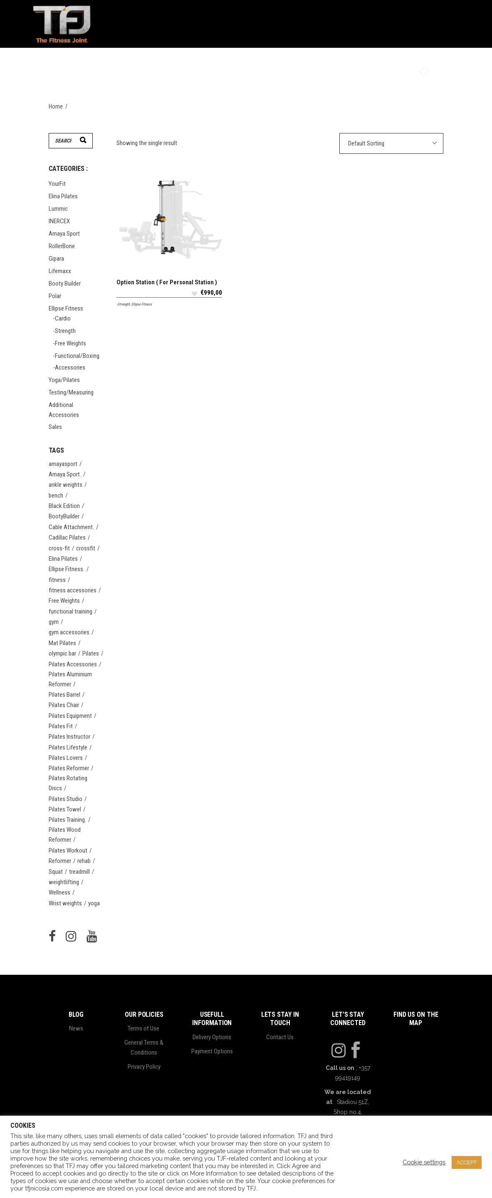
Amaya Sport (64, 233)
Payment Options (212, 1051)
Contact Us (280, 1037)
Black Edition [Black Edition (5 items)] (64, 506)
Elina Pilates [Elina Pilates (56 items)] (63, 558)
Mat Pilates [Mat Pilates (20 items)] (62, 643)
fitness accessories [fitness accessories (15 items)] (72, 590)
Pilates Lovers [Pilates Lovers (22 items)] (66, 758)
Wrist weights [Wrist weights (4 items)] (65, 903)
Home (56, 106)
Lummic (58, 208)
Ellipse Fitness (141, 304)
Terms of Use (144, 1028)
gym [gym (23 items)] (54, 622)
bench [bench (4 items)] (56, 495)
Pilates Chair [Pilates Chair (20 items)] (64, 705)
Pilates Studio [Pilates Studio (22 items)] (65, 799)
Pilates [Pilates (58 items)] (90, 653)
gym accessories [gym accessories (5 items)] (69, 632)
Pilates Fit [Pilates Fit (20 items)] (61, 726)
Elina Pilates (63, 196)
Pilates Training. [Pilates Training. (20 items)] (67, 819)
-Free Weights (69, 343)
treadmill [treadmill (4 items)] (79, 871)
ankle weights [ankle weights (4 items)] (65, 484)
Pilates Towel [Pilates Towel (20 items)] (65, 809)
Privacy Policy (144, 1066)
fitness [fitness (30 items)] (57, 580)
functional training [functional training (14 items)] (70, 611)
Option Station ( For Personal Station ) (166, 282)
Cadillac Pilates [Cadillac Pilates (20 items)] (67, 537)
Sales (55, 427)
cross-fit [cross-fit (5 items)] (59, 548)
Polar (55, 296)
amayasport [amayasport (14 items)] (63, 464)
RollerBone (62, 246)
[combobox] (391, 143)
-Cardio (62, 318)
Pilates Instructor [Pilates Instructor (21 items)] (69, 736)
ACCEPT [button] (467, 1162)
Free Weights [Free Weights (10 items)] (64, 600)
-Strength (123, 304)
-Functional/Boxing (76, 356)
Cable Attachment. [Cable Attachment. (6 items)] (71, 527)
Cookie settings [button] (424, 1162)
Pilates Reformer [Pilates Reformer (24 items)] (69, 768)
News (76, 1028)
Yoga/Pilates (64, 380)
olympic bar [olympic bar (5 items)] (62, 653)
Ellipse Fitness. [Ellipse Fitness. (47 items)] (66, 569)
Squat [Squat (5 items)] (56, 871)
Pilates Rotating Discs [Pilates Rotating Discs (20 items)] (68, 783)
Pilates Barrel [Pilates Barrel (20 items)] (64, 694)
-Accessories (69, 367)
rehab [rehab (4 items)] (84, 861)
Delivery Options (212, 1037)
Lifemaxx (60, 271)
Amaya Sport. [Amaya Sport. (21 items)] (65, 474)
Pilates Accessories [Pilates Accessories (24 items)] (73, 664)
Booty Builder (65, 283)
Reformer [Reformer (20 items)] (60, 861)
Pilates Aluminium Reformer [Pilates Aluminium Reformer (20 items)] (70, 679)
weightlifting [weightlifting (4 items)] (64, 882)
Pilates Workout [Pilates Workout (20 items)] (68, 850)
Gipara (56, 258)
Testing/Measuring (71, 392)
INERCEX (59, 221)
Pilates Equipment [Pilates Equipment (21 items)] (70, 716)
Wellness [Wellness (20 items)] (59, 892)
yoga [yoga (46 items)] (94, 903)
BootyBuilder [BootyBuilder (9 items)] (64, 516)
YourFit (57, 183)
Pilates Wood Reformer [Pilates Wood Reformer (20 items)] (65, 834)
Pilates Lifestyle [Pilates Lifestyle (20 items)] (68, 747)
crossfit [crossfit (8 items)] (85, 548)
